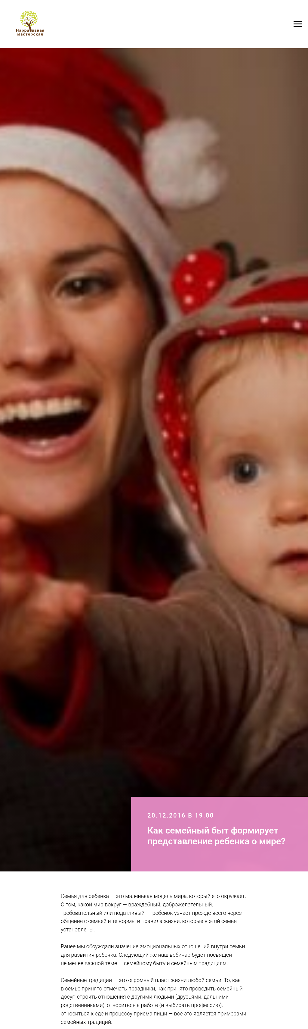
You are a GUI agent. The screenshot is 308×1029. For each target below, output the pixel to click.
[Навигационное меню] (298, 24)
